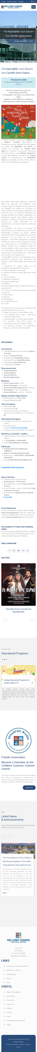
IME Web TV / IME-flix (14, 972)
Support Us (10, 1006)
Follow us (10, 1010)
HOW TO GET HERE (12, 1044)
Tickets (3, 1)
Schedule (21, 1)
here (20, 84)
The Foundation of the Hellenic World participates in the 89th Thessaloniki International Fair (16, 861)
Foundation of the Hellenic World (17, 968)
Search (9, 980)
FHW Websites (11, 976)
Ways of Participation (14, 993)
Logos (9, 1026)
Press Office (10, 1002)
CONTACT (21, 1044)
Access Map (8, 497)
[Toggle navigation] (33, 7)
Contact (9, 1014)
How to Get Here (12, 1)
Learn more (29, 787)
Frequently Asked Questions (12, 467)
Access (9, 1018)
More (3, 893)
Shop (8, 984)
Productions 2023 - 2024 (24, 41)
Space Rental (11, 997)
